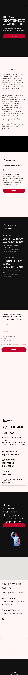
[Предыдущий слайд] (1, 638)
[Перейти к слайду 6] (16, 649)
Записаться (14, 525)
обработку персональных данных (18, 344)
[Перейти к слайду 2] (11, 649)
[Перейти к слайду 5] (15, 649)
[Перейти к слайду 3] (12, 649)
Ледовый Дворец (6, 340)
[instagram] (3, 619)
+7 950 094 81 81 (21, 594)
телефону (14, 251)
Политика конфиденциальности (14, 668)
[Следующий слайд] (27, 638)
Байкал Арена (5, 338)
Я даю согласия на (13, 344)
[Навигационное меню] (25, 5)
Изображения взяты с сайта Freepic (14, 667)
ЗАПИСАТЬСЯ (14, 36)
